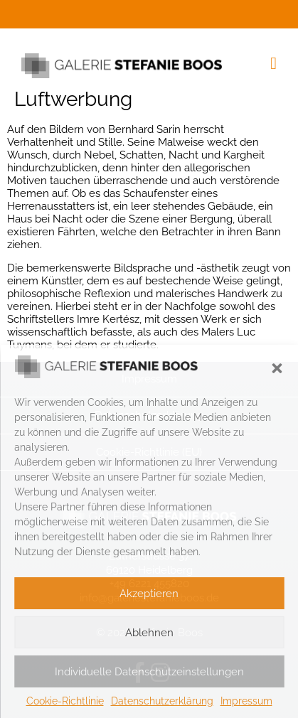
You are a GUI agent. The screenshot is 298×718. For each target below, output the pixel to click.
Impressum (246, 701)
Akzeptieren (149, 593)
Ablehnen (149, 632)
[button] (277, 368)
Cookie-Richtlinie (65, 701)
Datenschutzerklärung (162, 701)
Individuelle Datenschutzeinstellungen (149, 671)
